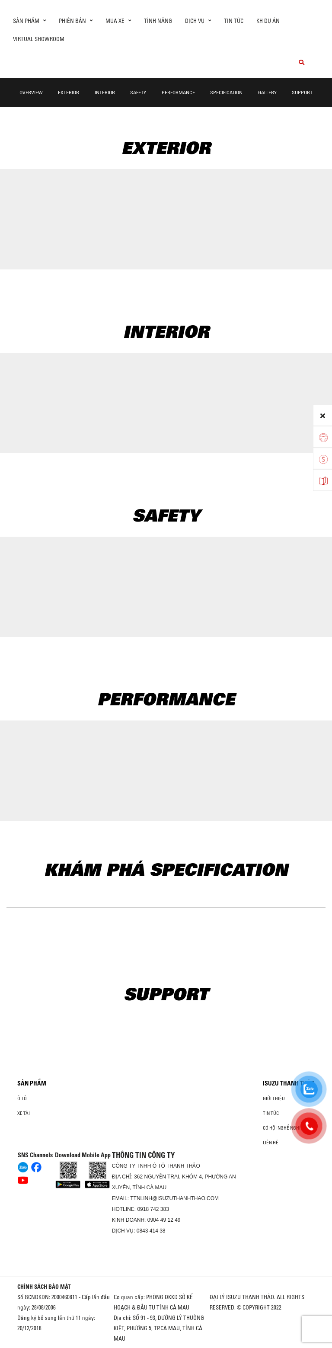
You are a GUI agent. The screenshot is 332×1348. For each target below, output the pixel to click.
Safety (138, 92)
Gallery (267, 92)
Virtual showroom (38, 38)
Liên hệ (270, 1143)
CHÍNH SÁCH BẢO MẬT (44, 1286)
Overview (31, 92)
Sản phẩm (31, 1083)
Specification (226, 92)
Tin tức (233, 20)
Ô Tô (22, 1098)
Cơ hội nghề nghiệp (284, 1128)
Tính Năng (158, 20)
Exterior (68, 92)
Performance (178, 92)
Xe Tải (23, 1113)
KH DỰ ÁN (268, 20)
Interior (105, 92)
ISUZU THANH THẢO (289, 1083)
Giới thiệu (274, 1098)
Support (302, 92)
